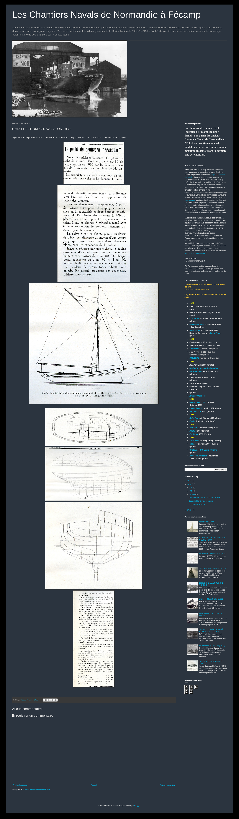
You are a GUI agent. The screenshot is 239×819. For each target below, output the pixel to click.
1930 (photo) (198, 396)
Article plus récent (20, 785)
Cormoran (194, 318)
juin (191, 487)
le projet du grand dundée (195, 253)
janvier (192, 494)
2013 (189, 484)
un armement (190, 200)
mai (191, 491)
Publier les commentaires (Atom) (36, 789)
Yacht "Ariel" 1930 (206, 522)
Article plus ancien (167, 785)
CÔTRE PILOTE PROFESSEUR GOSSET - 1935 (212, 539)
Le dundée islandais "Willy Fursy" (212, 645)
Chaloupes (203, 450)
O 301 (198, 402)
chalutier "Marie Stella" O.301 (211, 599)
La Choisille (195, 349)
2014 (189, 481)
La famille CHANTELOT (198, 505)
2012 (189, 510)
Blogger (137, 806)
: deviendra (204, 368)
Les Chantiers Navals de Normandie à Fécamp (106, 15)
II (196, 408)
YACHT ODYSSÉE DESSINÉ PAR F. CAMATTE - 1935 (211, 630)
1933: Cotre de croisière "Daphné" (213, 568)
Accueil (94, 785)
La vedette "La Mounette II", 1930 (212, 554)
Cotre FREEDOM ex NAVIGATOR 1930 (205, 497)
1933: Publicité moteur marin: (201, 501)
